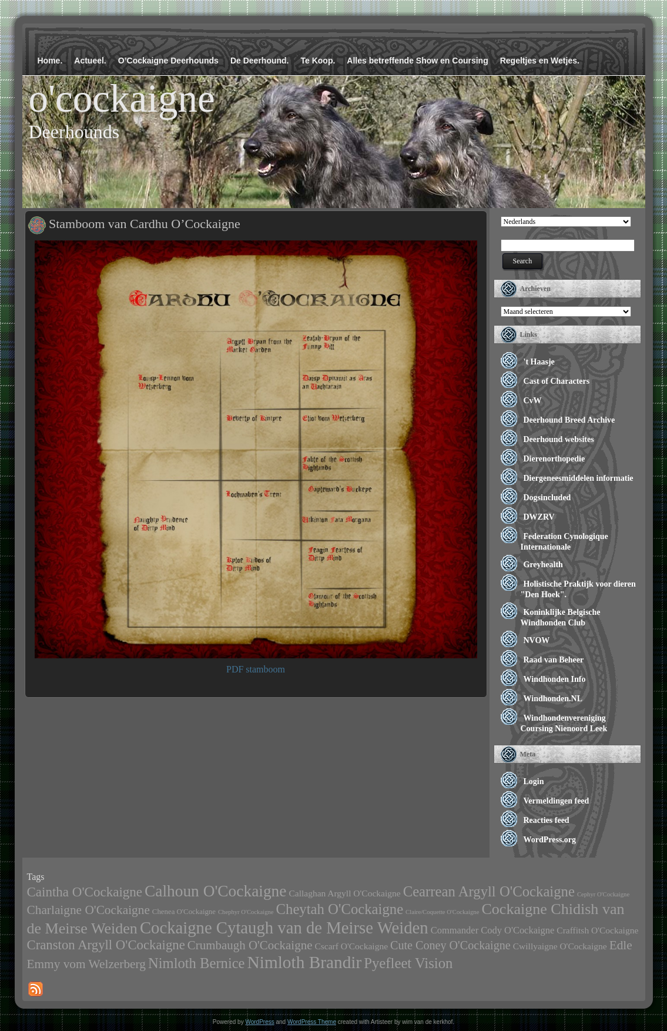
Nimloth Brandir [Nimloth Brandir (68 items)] (304, 962)
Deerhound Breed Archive (569, 420)
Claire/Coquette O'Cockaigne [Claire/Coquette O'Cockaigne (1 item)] (442, 912)
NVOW (537, 640)
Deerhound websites (559, 439)
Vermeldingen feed (556, 800)
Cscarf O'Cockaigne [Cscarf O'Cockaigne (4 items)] (351, 946)
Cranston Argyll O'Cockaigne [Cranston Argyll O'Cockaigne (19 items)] (106, 945)
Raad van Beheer (554, 659)
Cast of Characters (557, 381)
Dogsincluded (547, 497)
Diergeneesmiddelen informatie (579, 478)
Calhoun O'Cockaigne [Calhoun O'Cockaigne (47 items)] (215, 891)
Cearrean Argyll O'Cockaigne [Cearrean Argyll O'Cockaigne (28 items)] (489, 891)
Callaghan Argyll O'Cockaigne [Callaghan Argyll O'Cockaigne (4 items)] (344, 893)
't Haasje (539, 361)
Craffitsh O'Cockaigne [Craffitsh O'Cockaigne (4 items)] (597, 930)
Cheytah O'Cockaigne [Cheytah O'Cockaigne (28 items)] (340, 909)
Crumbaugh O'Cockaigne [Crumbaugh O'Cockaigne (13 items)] (250, 945)
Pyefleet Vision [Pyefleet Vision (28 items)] (408, 963)
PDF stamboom (255, 669)
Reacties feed (546, 820)
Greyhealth (543, 564)
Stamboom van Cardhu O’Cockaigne (144, 223)
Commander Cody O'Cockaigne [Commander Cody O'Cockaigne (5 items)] (493, 930)
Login (534, 781)
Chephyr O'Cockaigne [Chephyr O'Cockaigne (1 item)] (246, 912)
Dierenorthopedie (554, 458)
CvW (533, 400)
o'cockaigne (122, 98)
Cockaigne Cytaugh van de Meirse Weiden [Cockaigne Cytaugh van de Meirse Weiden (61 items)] (284, 927)
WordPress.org (550, 839)
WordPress (259, 1022)
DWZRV (539, 517)
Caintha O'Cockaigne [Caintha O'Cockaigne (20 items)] (85, 891)
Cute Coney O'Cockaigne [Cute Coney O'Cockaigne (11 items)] (450, 945)
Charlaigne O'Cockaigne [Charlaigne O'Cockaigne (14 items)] (88, 910)
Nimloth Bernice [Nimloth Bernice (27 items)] (196, 963)
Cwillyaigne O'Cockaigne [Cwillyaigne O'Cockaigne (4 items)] (560, 946)
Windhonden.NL (553, 698)
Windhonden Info (555, 679)
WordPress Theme (311, 1022)
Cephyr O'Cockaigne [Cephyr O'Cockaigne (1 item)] (603, 894)
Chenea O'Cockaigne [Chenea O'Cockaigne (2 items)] (184, 912)
